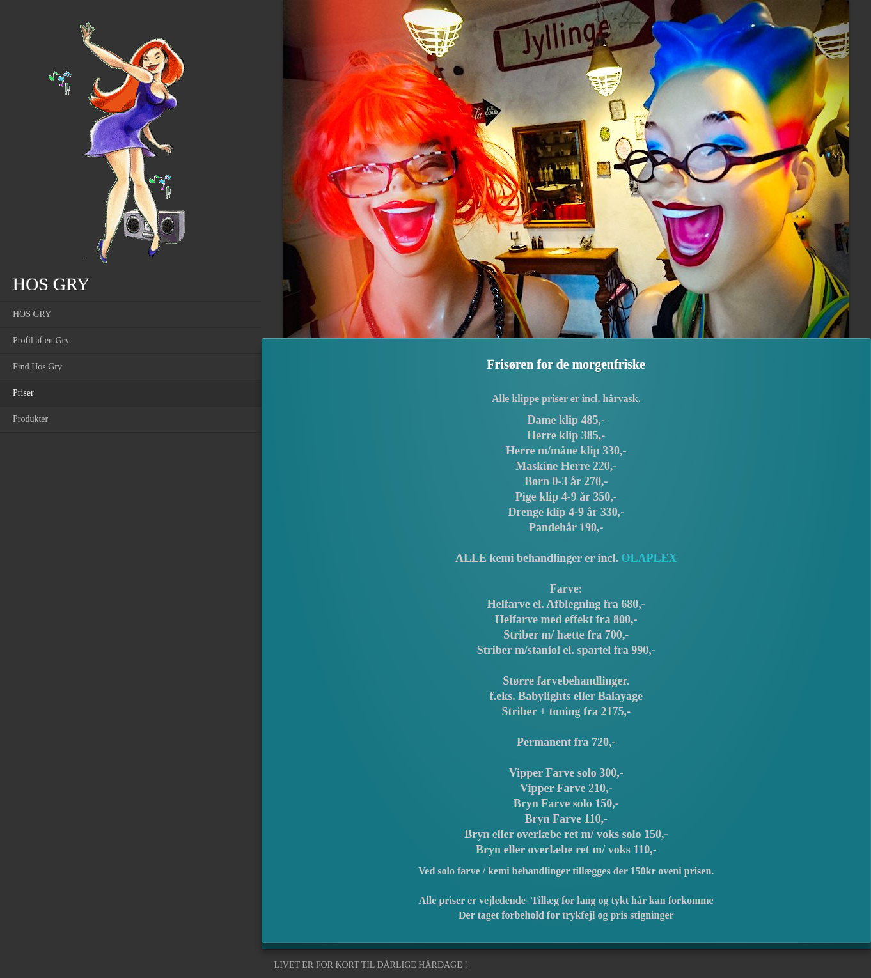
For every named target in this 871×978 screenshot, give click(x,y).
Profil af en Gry (41, 340)
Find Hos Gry (37, 366)
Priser (23, 393)
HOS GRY (32, 314)
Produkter (30, 419)
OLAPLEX (649, 558)
